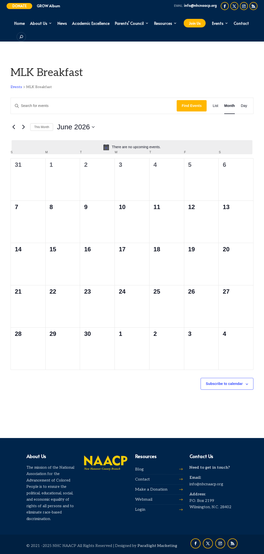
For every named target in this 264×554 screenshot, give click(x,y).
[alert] (132, 147)
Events (217, 23)
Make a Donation (151, 489)
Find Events (192, 106)
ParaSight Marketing (157, 545)
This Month (41, 127)
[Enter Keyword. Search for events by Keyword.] (94, 106)
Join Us (194, 23)
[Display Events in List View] (215, 106)
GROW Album (48, 6)
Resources (163, 23)
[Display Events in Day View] (244, 106)
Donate (19, 6)
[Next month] (23, 127)
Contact (241, 23)
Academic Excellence (90, 23)
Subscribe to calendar (224, 384)
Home (19, 23)
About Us (38, 23)
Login (140, 509)
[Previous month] (14, 127)
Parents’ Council (129, 23)
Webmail (144, 499)
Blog (139, 469)
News (62, 23)
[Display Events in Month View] (229, 106)
